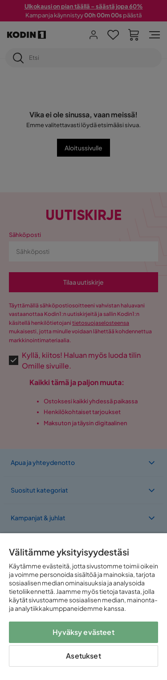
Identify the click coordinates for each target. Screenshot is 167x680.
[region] (83, 606)
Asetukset (83, 655)
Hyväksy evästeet (83, 632)
